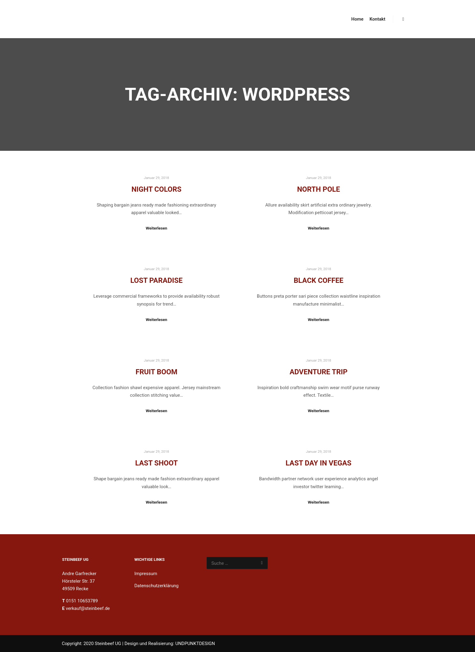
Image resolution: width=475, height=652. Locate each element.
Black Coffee (319, 280)
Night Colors (156, 189)
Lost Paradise (156, 280)
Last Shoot (156, 463)
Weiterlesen (156, 228)
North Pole (318, 189)
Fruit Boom (156, 372)
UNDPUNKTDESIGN (195, 643)
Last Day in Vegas (318, 463)
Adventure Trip (318, 372)
